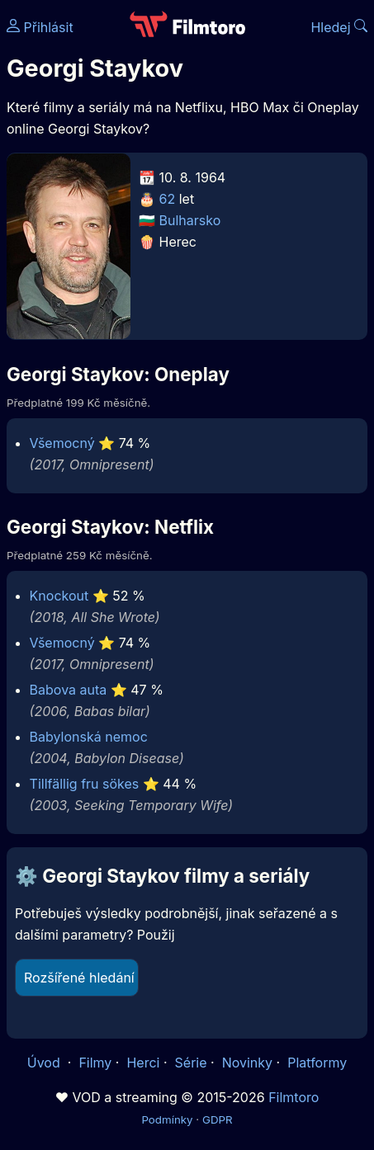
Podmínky (166, 1119)
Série (191, 1062)
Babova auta (68, 689)
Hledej (338, 27)
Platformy (317, 1062)
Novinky (247, 1062)
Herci (142, 1062)
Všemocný (62, 443)
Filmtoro (293, 1097)
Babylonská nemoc (89, 736)
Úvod (45, 1062)
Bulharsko (190, 220)
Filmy (94, 1062)
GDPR (217, 1119)
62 (167, 199)
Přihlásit (40, 27)
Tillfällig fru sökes (85, 783)
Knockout (59, 595)
